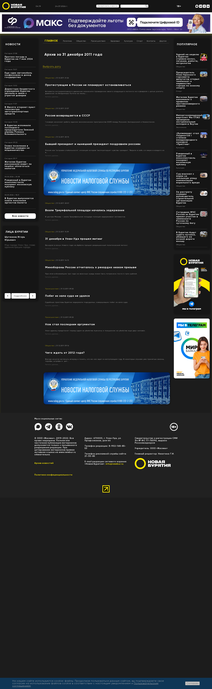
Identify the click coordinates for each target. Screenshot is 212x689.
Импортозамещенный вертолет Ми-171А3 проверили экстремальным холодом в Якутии (189, 119)
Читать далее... (52, 97)
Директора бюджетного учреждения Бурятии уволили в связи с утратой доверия (20, 92)
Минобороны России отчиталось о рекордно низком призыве (91, 267)
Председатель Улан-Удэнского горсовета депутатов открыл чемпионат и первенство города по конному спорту (188, 80)
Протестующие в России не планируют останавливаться (88, 85)
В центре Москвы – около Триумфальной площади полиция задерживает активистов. (85, 217)
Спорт (140, 41)
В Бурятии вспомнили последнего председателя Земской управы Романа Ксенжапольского (19, 129)
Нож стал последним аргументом (70, 324)
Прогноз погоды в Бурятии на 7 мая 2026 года (19, 58)
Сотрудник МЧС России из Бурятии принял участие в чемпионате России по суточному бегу (187, 217)
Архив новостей (44, 463)
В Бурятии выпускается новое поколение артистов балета (19, 200)
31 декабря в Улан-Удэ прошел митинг (73, 238)
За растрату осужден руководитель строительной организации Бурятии (185, 197)
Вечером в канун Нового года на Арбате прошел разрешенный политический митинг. (86, 245)
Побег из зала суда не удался (67, 296)
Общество (81, 41)
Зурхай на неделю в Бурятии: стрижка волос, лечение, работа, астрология (187, 59)
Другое (163, 41)
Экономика (181, 127)
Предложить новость (107, 6)
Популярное (187, 44)
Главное (51, 40)
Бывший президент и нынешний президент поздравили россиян (93, 144)
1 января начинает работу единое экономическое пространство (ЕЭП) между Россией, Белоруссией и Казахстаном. (100, 122)
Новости (12, 44)
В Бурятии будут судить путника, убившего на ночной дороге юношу (186, 236)
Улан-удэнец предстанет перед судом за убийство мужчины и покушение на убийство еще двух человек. (95, 330)
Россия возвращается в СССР (67, 115)
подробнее (20, 296)
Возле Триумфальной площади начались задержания (84, 210)
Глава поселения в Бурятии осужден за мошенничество (17, 147)
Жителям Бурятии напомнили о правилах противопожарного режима (188, 101)
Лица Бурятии (16, 231)
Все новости (20, 216)
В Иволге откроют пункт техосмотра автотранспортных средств (20, 110)
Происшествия (98, 41)
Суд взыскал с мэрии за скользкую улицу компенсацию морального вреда (188, 178)
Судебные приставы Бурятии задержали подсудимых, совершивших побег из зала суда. (86, 302)
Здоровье (115, 41)
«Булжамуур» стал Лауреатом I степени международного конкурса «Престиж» (187, 139)
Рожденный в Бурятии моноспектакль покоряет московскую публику (18, 183)
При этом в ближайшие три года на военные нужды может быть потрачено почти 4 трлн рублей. (91, 274)
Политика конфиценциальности (53, 475)
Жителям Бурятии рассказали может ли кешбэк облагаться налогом (18, 165)
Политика (67, 41)
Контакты (151, 41)
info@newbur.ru (115, 464)
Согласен (192, 683)
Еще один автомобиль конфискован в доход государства (18, 75)
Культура (128, 41)
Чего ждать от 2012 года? (65, 352)
